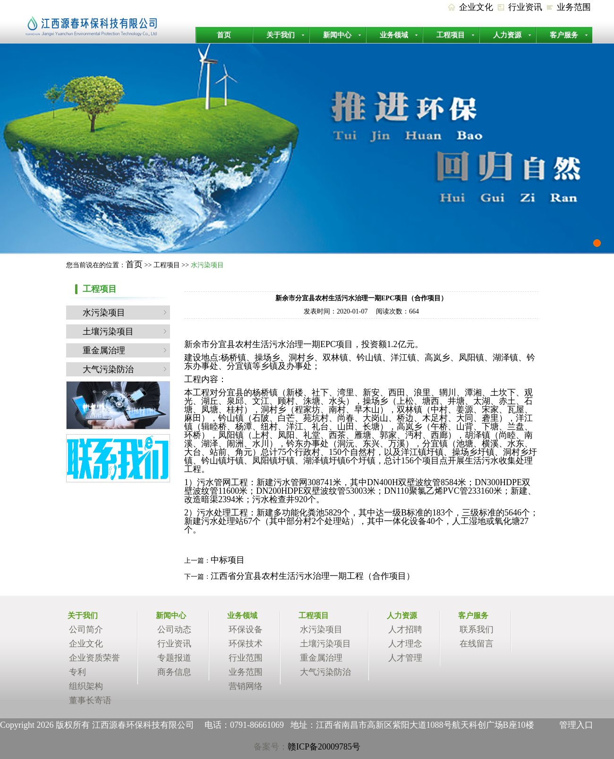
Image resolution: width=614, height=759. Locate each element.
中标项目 (228, 560)
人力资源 (507, 35)
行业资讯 (525, 7)
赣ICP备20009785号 (324, 746)
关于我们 (280, 35)
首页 (224, 35)
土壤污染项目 (108, 331)
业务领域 (394, 35)
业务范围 (574, 7)
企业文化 (476, 7)
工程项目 (450, 35)
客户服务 (564, 35)
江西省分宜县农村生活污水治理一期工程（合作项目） (313, 576)
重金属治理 (104, 350)
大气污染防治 (108, 369)
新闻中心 (337, 35)
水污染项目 (104, 312)
